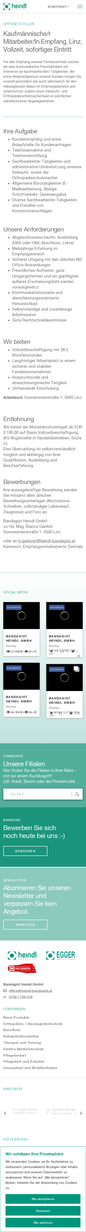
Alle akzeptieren (43, 1199)
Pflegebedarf (14, 1055)
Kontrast (57, 6)
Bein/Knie (12, 1030)
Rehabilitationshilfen (21, 1036)
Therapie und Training (22, 1042)
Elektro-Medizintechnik (23, 1049)
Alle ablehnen (43, 1222)
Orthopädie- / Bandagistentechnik (33, 1024)
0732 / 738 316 (21, 997)
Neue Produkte (16, 1017)
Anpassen (43, 1211)
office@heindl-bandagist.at (30, 990)
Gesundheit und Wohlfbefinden (30, 1068)
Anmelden (25, 924)
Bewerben (25, 851)
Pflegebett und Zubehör (24, 1061)
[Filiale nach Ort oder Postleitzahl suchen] (43, 793)
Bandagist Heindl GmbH (19, 638)
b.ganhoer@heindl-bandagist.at (46, 541)
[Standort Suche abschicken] (77, 793)
